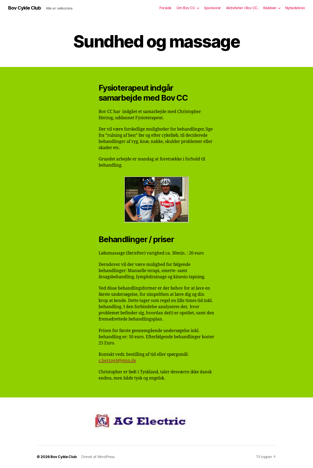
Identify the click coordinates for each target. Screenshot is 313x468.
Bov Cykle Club (24, 8)
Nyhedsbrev (295, 8)
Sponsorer (212, 8)
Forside (165, 8)
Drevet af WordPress (98, 457)
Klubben (269, 8)
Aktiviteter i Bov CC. (242, 8)
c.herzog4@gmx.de (117, 360)
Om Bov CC (185, 8)
